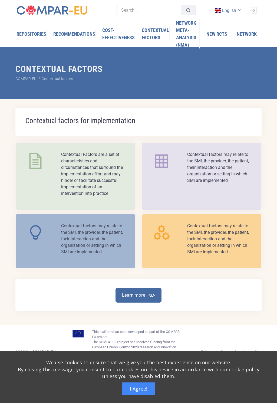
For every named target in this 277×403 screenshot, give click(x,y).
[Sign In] (253, 9)
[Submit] (188, 10)
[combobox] (227, 10)
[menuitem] (32, 34)
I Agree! (138, 388)
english (225, 10)
